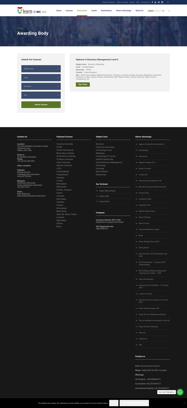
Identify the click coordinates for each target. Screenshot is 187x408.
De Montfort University (66, 156)
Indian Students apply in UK (149, 308)
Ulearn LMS (104, 196)
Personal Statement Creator (149, 229)
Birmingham (62, 184)
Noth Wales (61, 199)
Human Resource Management (109, 162)
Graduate (60, 178)
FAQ (137, 2)
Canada (60, 205)
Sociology (100, 168)
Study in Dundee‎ (145, 169)
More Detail (82, 84)
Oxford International (65, 150)
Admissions (143, 156)
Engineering (101, 174)
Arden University (63, 162)
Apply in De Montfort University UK (151, 144)
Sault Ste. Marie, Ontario (67, 214)
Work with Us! (144, 248)
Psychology (101, 165)
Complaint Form (145, 205)
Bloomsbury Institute (65, 153)
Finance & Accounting (105, 147)
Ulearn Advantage (123, 10)
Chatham (60, 202)
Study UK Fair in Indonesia (148, 327)
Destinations (106, 10)
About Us (139, 10)
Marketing (100, 153)
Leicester (60, 196)
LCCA (59, 168)
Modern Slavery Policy (147, 211)
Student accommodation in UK (150, 181)
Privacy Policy (144, 193)
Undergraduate (63, 171)
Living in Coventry (145, 294)
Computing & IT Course (105, 156)
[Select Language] (156, 11)
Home (58, 10)
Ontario (60, 223)
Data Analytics (102, 171)
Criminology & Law (104, 150)
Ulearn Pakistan (108, 2)
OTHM (59, 147)
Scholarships (143, 150)
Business (100, 144)
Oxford (59, 193)
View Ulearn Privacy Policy (134, 403)
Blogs (132, 2)
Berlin (59, 226)
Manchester (62, 187)
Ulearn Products (145, 217)
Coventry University (65, 144)
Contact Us (145, 2)
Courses (69, 10)
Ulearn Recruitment (107, 191)
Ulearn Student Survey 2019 (149, 242)
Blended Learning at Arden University (152, 187)
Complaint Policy (145, 199)
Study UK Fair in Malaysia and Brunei (152, 314)
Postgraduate (62, 174)
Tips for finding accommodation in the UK (154, 320)
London (60, 181)
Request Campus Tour (147, 162)
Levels (94, 10)
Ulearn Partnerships (146, 279)
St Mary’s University (65, 159)
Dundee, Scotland (64, 190)
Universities (82, 10)
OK (114, 403)
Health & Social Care (104, 159)
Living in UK (143, 175)
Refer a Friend (122, 2)
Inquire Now (104, 201)
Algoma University (64, 165)
